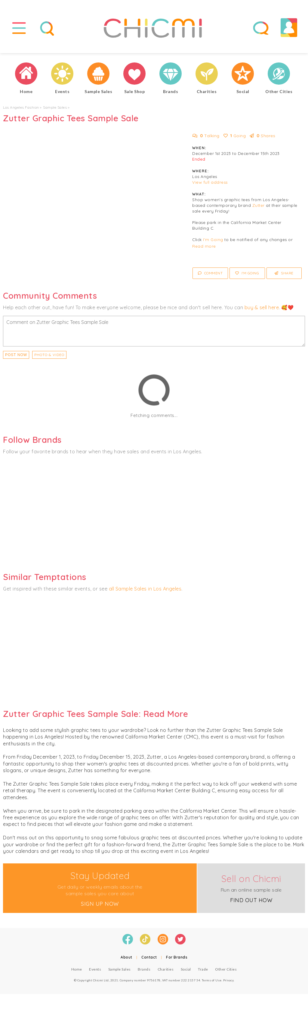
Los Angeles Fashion (21, 107)
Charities (166, 969)
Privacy (228, 980)
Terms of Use (212, 980)
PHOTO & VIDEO (49, 354)
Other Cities (226, 969)
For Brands (176, 957)
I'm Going (213, 239)
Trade (203, 969)
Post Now (16, 355)
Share (284, 273)
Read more (204, 246)
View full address (210, 182)
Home (76, 969)
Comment (210, 273)
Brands (144, 969)
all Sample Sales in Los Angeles (145, 589)
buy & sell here (262, 307)
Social (186, 969)
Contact (149, 957)
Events (95, 969)
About (126, 957)
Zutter (258, 205)
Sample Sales (55, 107)
